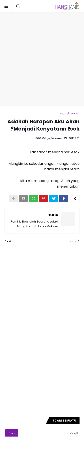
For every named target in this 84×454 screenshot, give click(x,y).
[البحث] (50, 433)
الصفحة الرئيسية (69, 113)
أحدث (73, 241)
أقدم (9, 241)
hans (52, 214)
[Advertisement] (42, 59)
